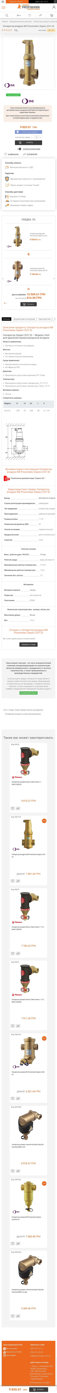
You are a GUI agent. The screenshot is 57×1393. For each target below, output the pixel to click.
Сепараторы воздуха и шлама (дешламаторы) (23, 714)
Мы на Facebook (11, 1348)
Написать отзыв (16, 30)
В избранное (13, 154)
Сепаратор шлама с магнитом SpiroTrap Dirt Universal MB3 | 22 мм (28, 1291)
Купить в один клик (31, 149)
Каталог (4, 7)
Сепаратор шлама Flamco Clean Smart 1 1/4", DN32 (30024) (28, 1001)
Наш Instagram (11, 1355)
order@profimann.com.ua (28, 693)
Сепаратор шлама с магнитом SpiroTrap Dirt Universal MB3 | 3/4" (28, 1146)
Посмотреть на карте (41, 1383)
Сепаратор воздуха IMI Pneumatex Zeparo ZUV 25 (28, 856)
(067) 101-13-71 (55, 2)
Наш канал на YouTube (14, 1352)
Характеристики (44, 319)
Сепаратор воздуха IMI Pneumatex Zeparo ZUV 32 (38, 235)
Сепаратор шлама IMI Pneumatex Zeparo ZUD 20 (28, 1073)
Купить (30, 304)
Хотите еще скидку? (29, 132)
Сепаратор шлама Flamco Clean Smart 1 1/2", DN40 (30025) (28, 928)
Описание (6, 319)
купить (29, 143)
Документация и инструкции (24, 319)
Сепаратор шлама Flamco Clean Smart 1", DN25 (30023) (27, 783)
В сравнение (32, 154)
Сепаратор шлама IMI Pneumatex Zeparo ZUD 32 (38, 269)
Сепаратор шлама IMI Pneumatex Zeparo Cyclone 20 (27, 1218)
